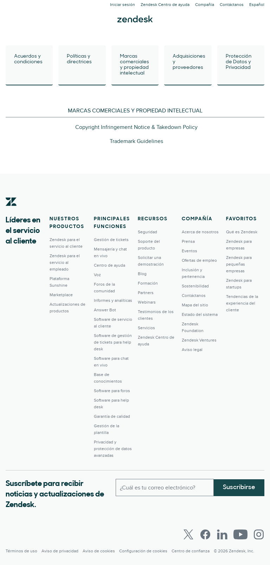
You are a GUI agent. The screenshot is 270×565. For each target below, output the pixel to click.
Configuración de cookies (143, 551)
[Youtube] (240, 534)
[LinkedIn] (222, 534)
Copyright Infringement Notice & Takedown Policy (136, 127)
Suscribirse (239, 487)
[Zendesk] (11, 212)
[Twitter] (188, 534)
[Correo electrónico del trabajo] (165, 487)
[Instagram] (258, 534)
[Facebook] (205, 534)
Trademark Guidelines (136, 141)
